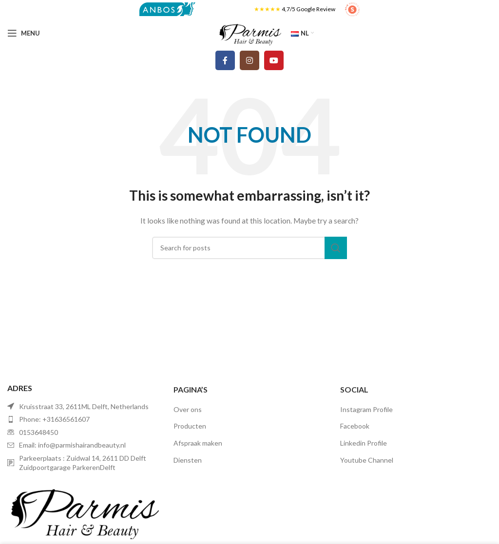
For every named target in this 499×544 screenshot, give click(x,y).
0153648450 (38, 432)
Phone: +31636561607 (54, 419)
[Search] (249, 248)
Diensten (187, 460)
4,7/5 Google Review (308, 9)
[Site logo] (167, 8)
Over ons (187, 409)
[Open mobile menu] (23, 33)
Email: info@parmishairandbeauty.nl (72, 445)
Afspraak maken (197, 443)
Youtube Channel (366, 460)
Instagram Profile (366, 409)
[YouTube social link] (274, 60)
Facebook (354, 426)
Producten (189, 426)
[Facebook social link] (225, 60)
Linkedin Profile (363, 443)
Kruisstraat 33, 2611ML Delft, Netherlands (84, 406)
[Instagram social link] (249, 60)
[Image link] (83, 510)
